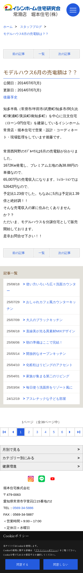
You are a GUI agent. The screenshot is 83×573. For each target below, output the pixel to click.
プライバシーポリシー (46, 550)
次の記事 (64, 54)
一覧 (42, 54)
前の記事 (18, 54)
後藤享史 (10, 97)
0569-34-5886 (23, 508)
